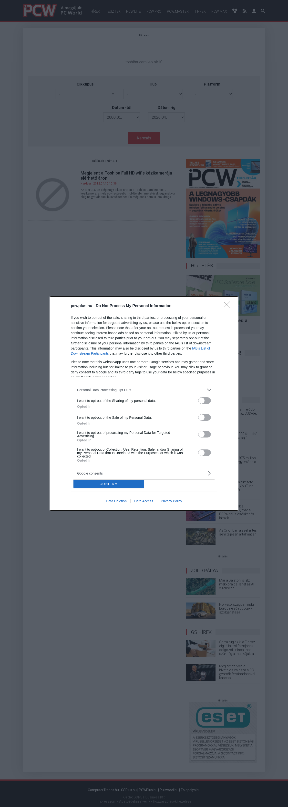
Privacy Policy (171, 501)
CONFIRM (109, 484)
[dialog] (144, 403)
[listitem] (144, 389)
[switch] (204, 400)
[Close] (228, 306)
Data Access (143, 501)
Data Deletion (116, 501)
